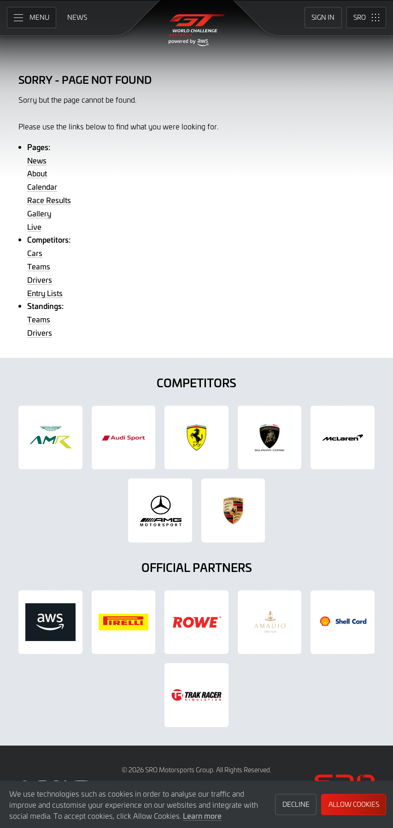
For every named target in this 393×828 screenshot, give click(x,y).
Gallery (39, 213)
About (37, 173)
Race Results (49, 200)
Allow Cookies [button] (353, 804)
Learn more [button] (202, 816)
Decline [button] (296, 804)
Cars (34, 253)
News (37, 160)
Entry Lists (45, 293)
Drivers (39, 279)
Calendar (42, 186)
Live (34, 227)
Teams (38, 266)
